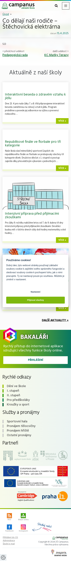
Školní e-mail (9, 544)
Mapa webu (23, 517)
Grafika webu (59, 553)
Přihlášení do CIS (10, 537)
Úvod (5, 14)
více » (62, 121)
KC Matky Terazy (56, 55)
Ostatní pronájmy (19, 435)
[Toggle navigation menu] (65, 6)
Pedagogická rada (15, 55)
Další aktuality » (55, 320)
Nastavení (35, 292)
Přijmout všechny (35, 300)
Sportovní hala (17, 421)
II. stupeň (13, 395)
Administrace (9, 540)
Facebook (9, 528)
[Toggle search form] (56, 6)
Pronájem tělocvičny (21, 426)
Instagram (23, 528)
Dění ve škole (16, 386)
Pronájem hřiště (18, 430)
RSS (9, 517)
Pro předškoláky (18, 400)
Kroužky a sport (18, 404)
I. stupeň (13, 390)
